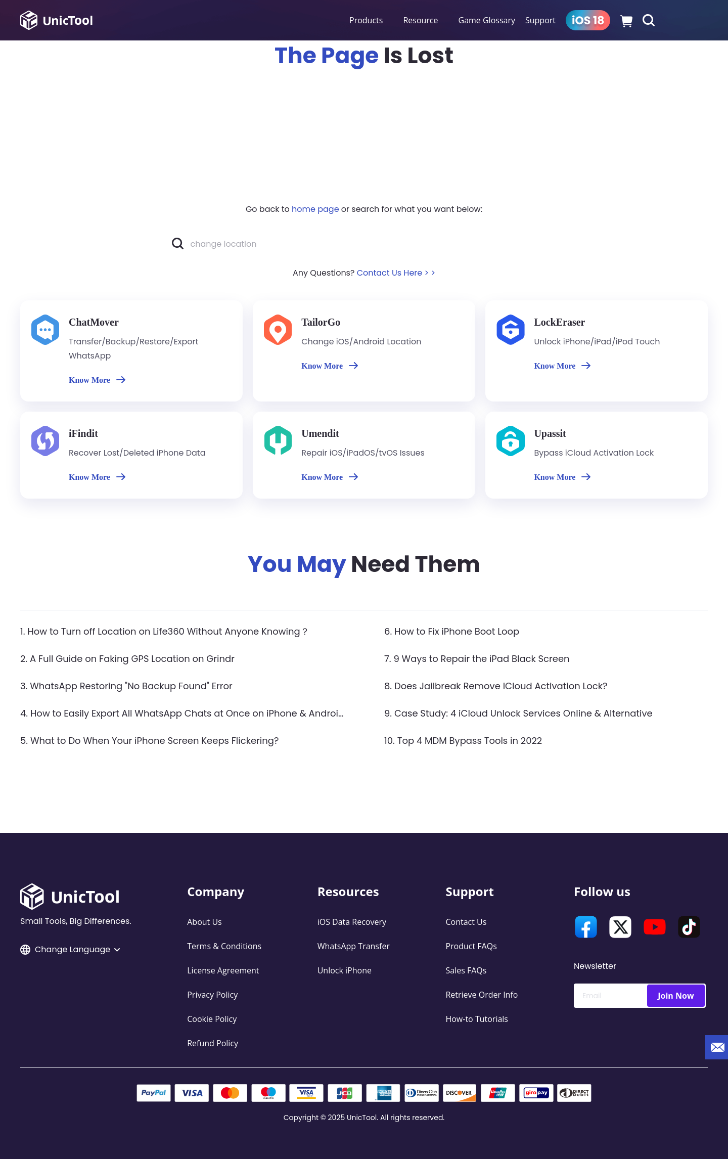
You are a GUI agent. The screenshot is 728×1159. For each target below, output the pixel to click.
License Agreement (223, 970)
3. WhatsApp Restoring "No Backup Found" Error (126, 686)
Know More (97, 380)
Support (540, 20)
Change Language (70, 949)
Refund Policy (212, 1043)
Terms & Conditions (224, 946)
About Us (204, 921)
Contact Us (465, 921)
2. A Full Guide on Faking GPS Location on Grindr (127, 658)
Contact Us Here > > (396, 273)
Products (366, 20)
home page (315, 209)
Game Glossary (487, 20)
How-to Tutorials (476, 1018)
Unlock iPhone (344, 970)
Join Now (676, 995)
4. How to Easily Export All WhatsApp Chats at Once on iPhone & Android (182, 713)
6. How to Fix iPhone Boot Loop (451, 631)
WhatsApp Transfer (353, 946)
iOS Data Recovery (351, 921)
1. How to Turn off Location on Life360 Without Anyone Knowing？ (164, 631)
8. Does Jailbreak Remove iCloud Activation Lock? (495, 686)
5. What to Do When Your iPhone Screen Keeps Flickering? (149, 740)
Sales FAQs (465, 970)
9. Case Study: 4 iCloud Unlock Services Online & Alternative (518, 713)
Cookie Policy (212, 1018)
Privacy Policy (212, 994)
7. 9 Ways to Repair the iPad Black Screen (477, 658)
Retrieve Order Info (481, 994)
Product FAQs (470, 946)
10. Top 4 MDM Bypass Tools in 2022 (463, 740)
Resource (420, 20)
